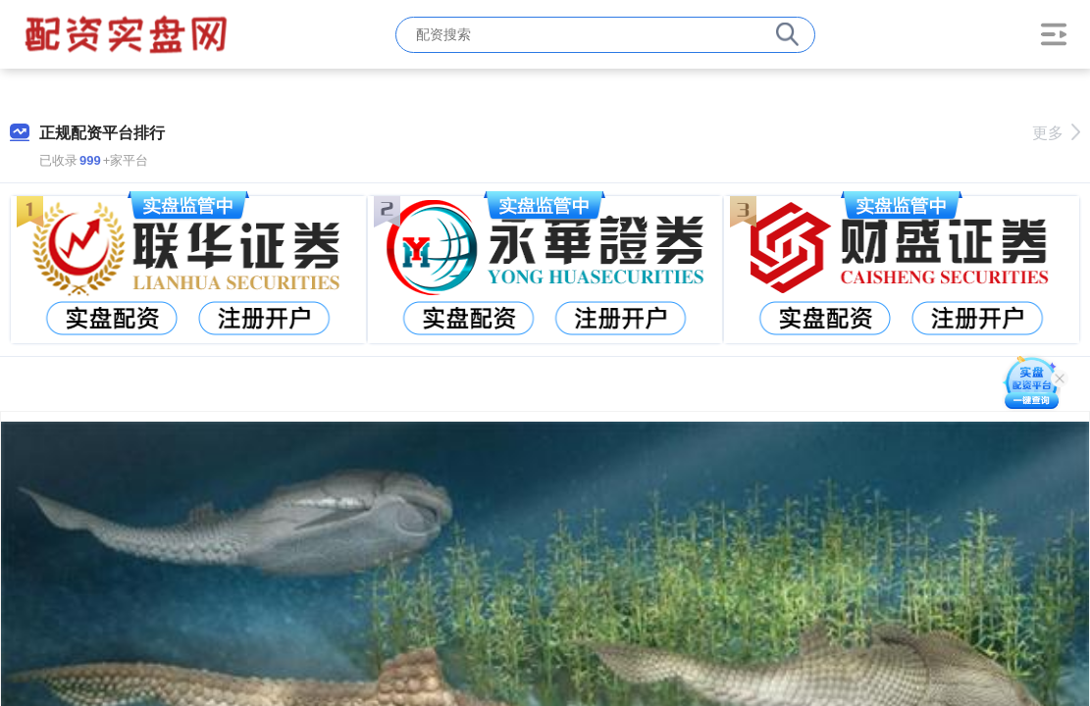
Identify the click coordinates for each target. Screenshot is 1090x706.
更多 (1056, 133)
